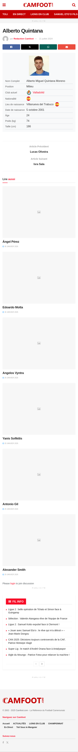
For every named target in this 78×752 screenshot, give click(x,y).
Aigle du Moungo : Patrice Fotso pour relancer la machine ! (39, 655)
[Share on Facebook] (11, 47)
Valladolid (38, 92)
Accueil (6, 724)
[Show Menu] (4, 5)
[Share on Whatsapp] (48, 47)
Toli (5, 14)
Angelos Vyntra (13, 373)
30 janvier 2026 (10, 247)
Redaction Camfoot (24, 38)
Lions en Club (40, 14)
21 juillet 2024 (46, 38)
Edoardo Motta (13, 307)
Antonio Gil (10, 504)
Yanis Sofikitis (12, 439)
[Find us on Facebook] (3, 743)
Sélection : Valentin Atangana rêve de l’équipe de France (37, 619)
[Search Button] (73, 5)
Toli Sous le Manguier (26, 727)
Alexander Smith (14, 570)
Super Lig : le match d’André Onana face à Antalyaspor (37, 649)
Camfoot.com (22, 711)
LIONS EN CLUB (37, 724)
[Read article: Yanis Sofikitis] (39, 409)
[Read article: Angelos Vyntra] (39, 343)
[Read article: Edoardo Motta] (39, 278)
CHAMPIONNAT (55, 724)
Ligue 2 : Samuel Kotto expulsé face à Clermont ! (33, 625)
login (12, 583)
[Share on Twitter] (30, 47)
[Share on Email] (66, 47)
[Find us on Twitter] (7, 743)
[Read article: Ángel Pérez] (39, 212)
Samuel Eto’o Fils (65, 14)
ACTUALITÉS (19, 724)
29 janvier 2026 (10, 378)
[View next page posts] (42, 664)
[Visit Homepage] (39, 5)
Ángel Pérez (11, 242)
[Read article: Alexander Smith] (39, 540)
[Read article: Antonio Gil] (39, 475)
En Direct (19, 14)
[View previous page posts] (35, 664)
